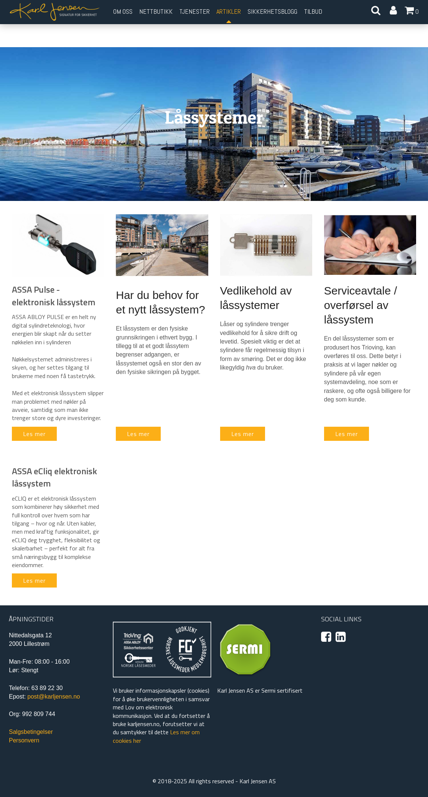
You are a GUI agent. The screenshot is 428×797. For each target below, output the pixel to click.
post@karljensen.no (53, 696)
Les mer (34, 433)
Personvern (24, 740)
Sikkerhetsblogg (272, 11)
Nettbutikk (156, 11)
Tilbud (313, 11)
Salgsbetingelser (31, 732)
